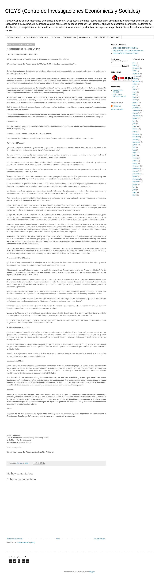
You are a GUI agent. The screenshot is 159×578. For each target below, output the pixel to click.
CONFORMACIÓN (69, 37)
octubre (135, 79)
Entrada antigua (99, 539)
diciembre (136, 68)
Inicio (58, 539)
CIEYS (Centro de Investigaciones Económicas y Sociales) (72, 11)
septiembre (136, 81)
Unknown (117, 106)
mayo (134, 92)
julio (134, 63)
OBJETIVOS (55, 37)
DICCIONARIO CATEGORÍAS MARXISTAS (128, 51)
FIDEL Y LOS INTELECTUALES (119, 96)
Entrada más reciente (14, 539)
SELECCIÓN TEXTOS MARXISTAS (125, 53)
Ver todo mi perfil (117, 109)
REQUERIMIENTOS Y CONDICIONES (106, 37)
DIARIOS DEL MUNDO (118, 91)
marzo (135, 97)
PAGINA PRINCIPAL (14, 37)
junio (134, 89)
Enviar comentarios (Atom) (26, 542)
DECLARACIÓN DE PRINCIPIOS (36, 37)
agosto (135, 84)
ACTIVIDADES (84, 37)
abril (134, 94)
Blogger (91, 572)
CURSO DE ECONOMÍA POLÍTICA (125, 48)
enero (135, 65)
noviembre (136, 76)
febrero (135, 102)
